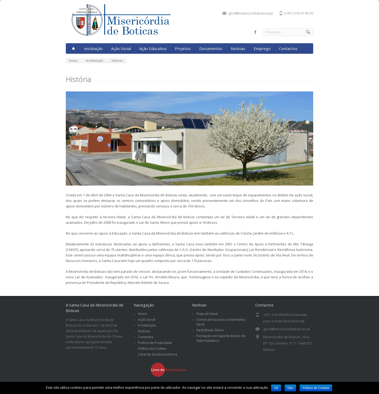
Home (142, 314)
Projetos (183, 48)
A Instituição (147, 325)
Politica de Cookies (316, 388)
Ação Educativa (152, 48)
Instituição (93, 48)
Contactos (288, 48)
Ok (276, 388)
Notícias (238, 48)
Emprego (262, 48)
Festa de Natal (207, 314)
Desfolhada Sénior (210, 330)
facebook (255, 32)
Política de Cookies (152, 348)
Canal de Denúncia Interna (157, 354)
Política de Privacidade (155, 343)
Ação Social (121, 48)
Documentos (210, 48)
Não (290, 388)
